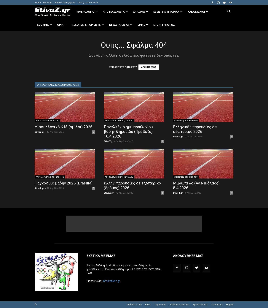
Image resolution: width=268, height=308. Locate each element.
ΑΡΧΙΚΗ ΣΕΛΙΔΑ (148, 67)
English (229, 304)
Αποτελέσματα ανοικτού (47, 120)
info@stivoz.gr (111, 281)
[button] (228, 12)
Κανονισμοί (198, 11)
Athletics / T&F (134, 304)
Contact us (217, 304)
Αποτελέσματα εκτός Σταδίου (119, 120)
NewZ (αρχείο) (120, 24)
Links (143, 24)
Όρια (61, 24)
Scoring (44, 24)
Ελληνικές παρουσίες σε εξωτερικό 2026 (195, 129)
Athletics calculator (179, 304)
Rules (148, 304)
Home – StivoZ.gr (43, 2)
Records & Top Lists (88, 24)
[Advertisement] (134, 224)
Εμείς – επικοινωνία (88, 2)
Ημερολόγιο (87, 11)
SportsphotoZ (200, 304)
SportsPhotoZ (164, 24)
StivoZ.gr (39, 131)
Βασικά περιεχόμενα (65, 2)
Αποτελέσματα (115, 11)
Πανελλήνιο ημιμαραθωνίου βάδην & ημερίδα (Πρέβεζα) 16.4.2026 (128, 131)
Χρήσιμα (140, 11)
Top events (160, 304)
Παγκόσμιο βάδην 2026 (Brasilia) (63, 183)
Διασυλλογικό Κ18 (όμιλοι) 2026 (63, 127)
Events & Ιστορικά (167, 11)
